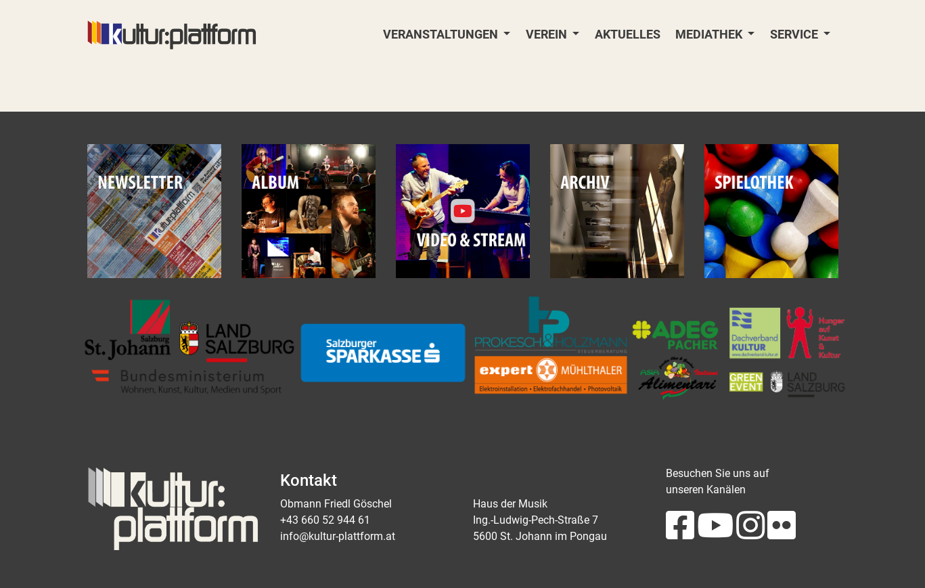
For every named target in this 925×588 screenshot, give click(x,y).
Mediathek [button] (710, 34)
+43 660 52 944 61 (325, 520)
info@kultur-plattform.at (337, 536)
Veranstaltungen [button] (442, 34)
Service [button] (795, 34)
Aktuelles (627, 34)
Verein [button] (548, 34)
